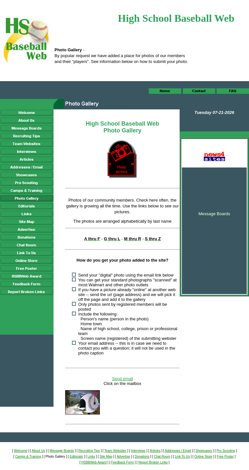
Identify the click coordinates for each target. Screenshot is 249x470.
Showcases (204, 450)
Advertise (123, 456)
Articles (155, 450)
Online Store (203, 456)
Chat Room (162, 456)
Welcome (21, 450)
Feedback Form (122, 462)
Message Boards (62, 450)
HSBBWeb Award (94, 462)
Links (91, 456)
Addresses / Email (178, 450)
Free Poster (225, 456)
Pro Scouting (226, 450)
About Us (38, 450)
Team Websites (115, 450)
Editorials (76, 456)
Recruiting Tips (89, 450)
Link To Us (182, 456)
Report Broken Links (153, 462)
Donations (142, 456)
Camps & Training (28, 456)
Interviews (138, 450)
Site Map (106, 456)
